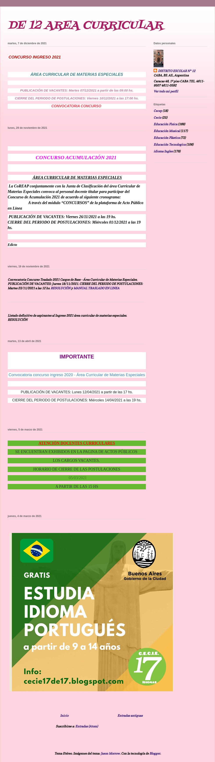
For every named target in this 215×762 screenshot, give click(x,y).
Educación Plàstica (167, 137)
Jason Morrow (110, 753)
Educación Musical (167, 131)
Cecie (157, 117)
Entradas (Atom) (86, 726)
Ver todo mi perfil (166, 91)
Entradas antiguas (130, 715)
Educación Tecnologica (170, 144)
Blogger (154, 753)
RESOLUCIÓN (60, 288)
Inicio (64, 715)
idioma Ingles (163, 151)
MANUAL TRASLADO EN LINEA (96, 288)
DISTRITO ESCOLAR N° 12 (176, 71)
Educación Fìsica (165, 124)
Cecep (158, 111)
